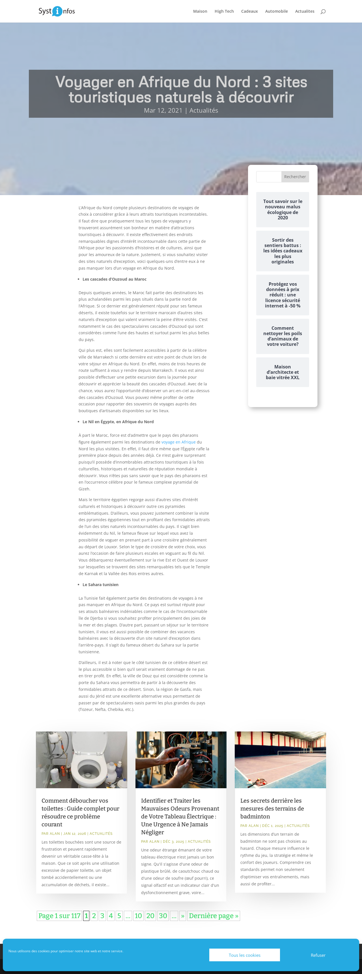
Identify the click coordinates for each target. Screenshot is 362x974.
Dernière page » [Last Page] (213, 916)
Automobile (276, 11)
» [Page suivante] (182, 916)
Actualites (304, 11)
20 (150, 916)
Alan (55, 834)
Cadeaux (249, 11)
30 (163, 916)
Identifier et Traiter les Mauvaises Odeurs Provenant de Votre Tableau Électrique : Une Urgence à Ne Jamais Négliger (180, 816)
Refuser (318, 955)
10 (138, 916)
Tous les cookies (244, 955)
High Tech (224, 11)
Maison (200, 11)
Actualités (203, 110)
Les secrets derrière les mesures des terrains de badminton (272, 808)
